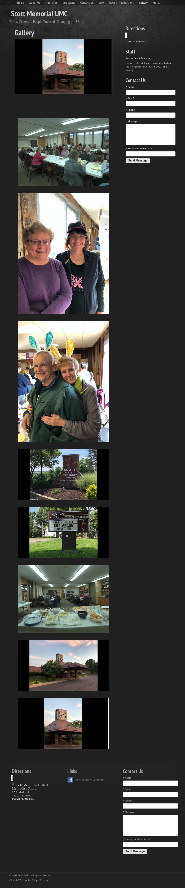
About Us (34, 2)
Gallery (143, 2)
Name (130, 87)
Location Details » (136, 41)
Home (20, 2)
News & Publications (121, 2)
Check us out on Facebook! (85, 780)
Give (101, 2)
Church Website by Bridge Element (29, 880)
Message (131, 121)
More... (157, 2)
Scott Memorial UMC (39, 13)
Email (130, 98)
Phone (130, 109)
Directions (69, 2)
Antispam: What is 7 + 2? (141, 148)
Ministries (51, 2)
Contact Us (86, 2)
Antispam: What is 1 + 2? (138, 839)
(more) (129, 70)
